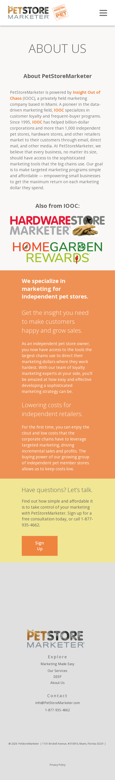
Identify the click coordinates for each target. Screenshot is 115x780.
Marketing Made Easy (58, 664)
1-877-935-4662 (57, 710)
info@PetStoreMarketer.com (57, 703)
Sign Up (39, 546)
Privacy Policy (57, 765)
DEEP (57, 677)
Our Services (57, 671)
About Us (57, 683)
